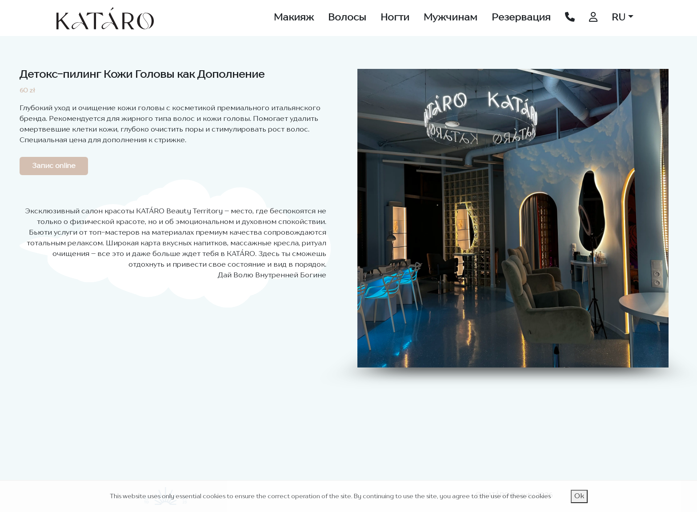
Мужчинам (450, 18)
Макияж (294, 18)
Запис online (54, 166)
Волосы (347, 18)
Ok (579, 496)
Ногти (395, 18)
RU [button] (618, 18)
